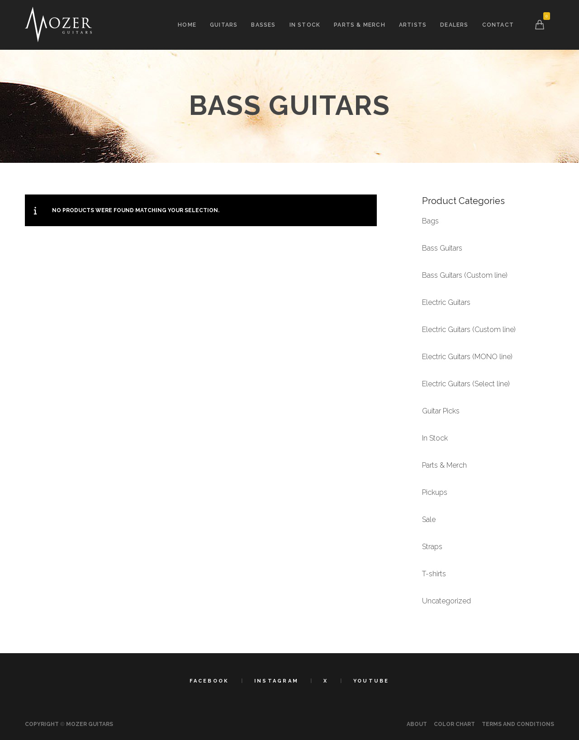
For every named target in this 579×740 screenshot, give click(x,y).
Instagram (276, 681)
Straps (432, 546)
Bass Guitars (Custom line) (465, 275)
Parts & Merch (444, 465)
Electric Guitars (446, 302)
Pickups (434, 492)
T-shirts (434, 573)
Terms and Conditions (518, 724)
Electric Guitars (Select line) (466, 383)
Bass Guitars (442, 248)
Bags (430, 221)
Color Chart (454, 724)
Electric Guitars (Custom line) (469, 329)
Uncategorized (446, 601)
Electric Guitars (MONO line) (467, 356)
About (417, 724)
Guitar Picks (441, 411)
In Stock (435, 438)
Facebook (209, 681)
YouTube (371, 681)
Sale (429, 519)
